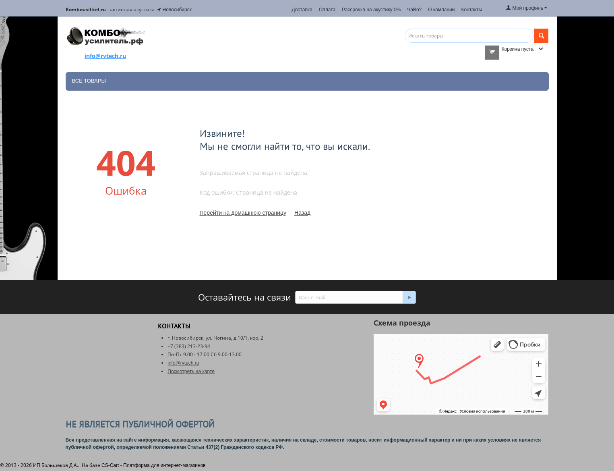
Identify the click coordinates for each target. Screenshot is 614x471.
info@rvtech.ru (183, 363)
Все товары (89, 81)
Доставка (301, 9)
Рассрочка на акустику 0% (371, 9)
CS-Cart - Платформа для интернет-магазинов (153, 465)
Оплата (327, 9)
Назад (302, 213)
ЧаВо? (414, 9)
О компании (441, 9)
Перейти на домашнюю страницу (243, 213)
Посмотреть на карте (191, 371)
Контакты (471, 9)
